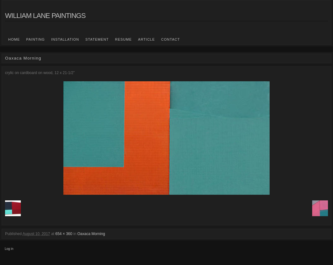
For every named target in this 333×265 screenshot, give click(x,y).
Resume (123, 39)
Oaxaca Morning (91, 234)
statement (97, 39)
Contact (170, 39)
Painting (35, 39)
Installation (65, 39)
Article (146, 39)
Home (14, 39)
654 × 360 (63, 234)
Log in (9, 249)
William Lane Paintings (45, 16)
